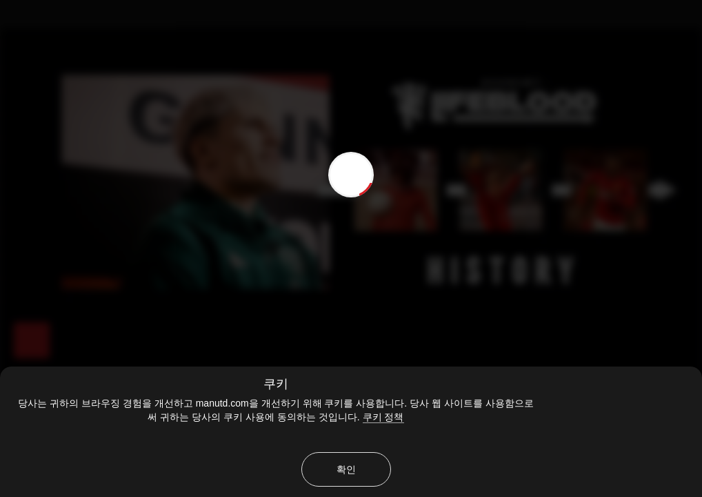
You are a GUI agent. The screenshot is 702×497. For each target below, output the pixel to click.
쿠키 (275, 384)
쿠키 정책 (383, 416)
